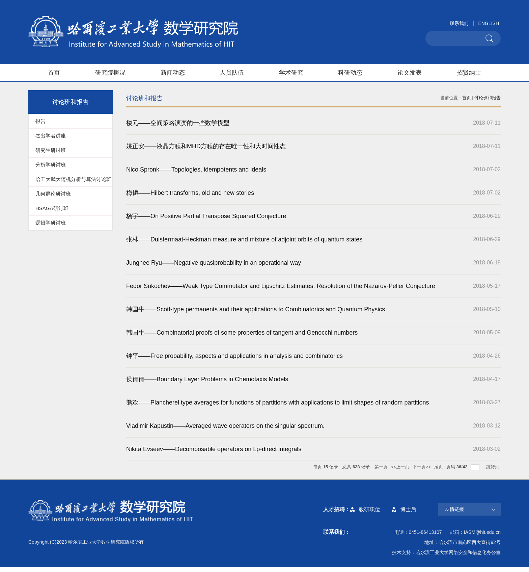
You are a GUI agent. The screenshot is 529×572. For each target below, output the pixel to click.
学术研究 (291, 72)
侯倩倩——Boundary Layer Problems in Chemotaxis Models (207, 379)
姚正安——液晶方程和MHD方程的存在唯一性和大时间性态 (206, 146)
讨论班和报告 (487, 97)
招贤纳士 (469, 72)
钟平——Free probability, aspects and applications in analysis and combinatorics (234, 356)
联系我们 (459, 23)
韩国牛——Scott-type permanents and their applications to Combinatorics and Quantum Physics (255, 309)
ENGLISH (488, 23)
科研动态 (350, 72)
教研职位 (369, 509)
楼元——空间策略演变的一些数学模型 (177, 123)
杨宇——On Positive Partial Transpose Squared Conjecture (206, 216)
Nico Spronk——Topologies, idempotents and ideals (196, 169)
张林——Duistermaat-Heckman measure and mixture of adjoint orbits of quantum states (244, 239)
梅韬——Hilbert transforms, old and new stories (190, 192)
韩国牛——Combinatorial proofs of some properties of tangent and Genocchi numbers (242, 332)
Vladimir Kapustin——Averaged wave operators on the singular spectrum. (225, 425)
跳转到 (493, 466)
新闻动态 (173, 72)
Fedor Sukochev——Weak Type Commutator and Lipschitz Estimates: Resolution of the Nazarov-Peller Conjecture (280, 286)
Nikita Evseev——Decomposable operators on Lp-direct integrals (213, 449)
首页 (54, 72)
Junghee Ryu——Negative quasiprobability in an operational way (213, 262)
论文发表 (409, 72)
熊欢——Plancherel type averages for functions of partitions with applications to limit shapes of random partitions (277, 402)
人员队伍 (232, 72)
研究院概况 (110, 72)
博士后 (408, 509)
